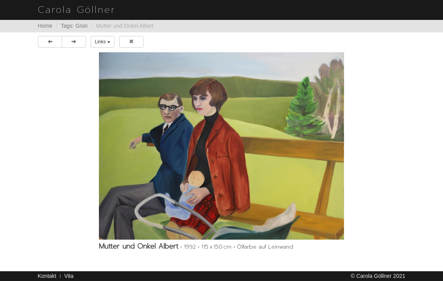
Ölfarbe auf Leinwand (265, 247)
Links (102, 41)
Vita (69, 276)
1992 (190, 247)
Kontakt (47, 276)
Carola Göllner (77, 10)
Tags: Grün (74, 26)
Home (45, 26)
